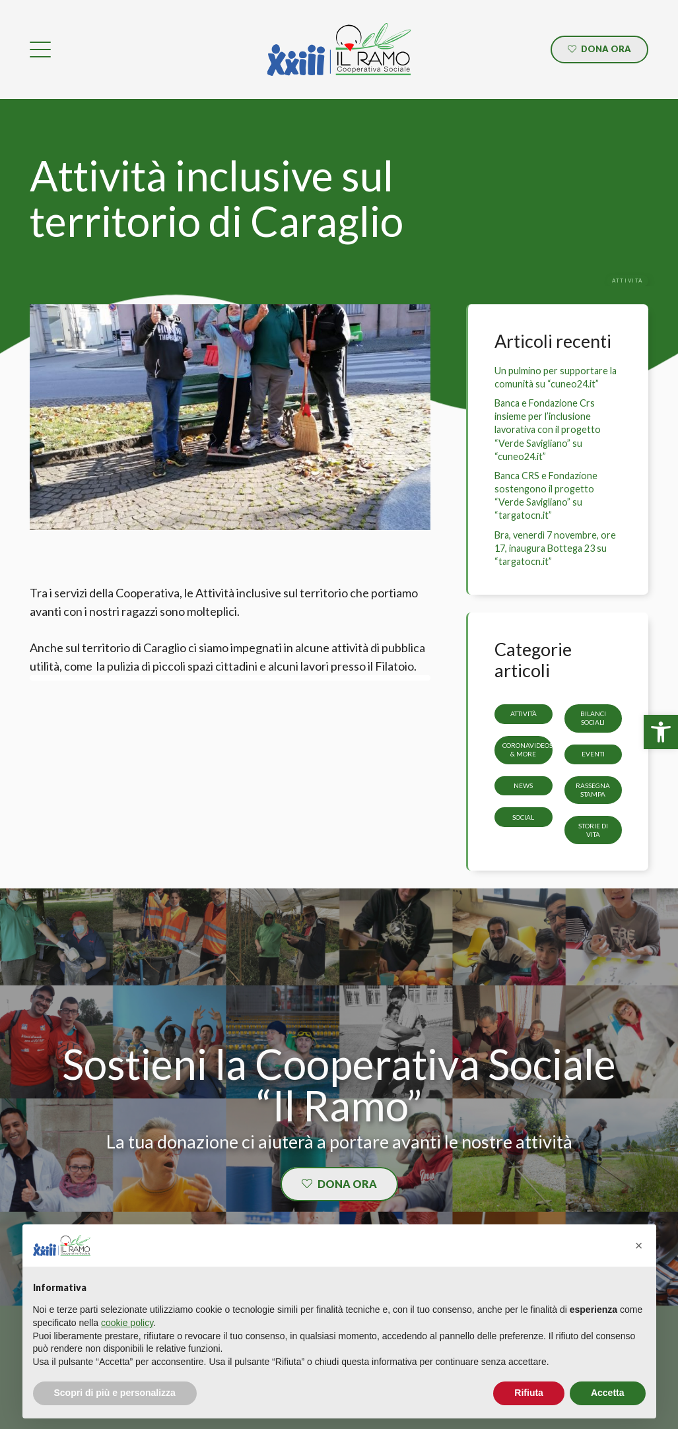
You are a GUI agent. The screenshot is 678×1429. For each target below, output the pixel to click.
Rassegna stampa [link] (593, 789)
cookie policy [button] (127, 1322)
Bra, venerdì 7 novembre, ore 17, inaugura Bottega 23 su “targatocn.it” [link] (555, 548)
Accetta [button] (608, 1392)
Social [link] (523, 817)
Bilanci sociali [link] (593, 718)
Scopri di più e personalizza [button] (115, 1392)
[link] (661, 732)
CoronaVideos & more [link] (527, 749)
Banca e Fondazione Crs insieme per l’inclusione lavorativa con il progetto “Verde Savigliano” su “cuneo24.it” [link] (547, 429)
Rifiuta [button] (528, 1392)
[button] (639, 1245)
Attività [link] (523, 713)
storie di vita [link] (593, 830)
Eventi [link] (593, 754)
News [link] (523, 785)
